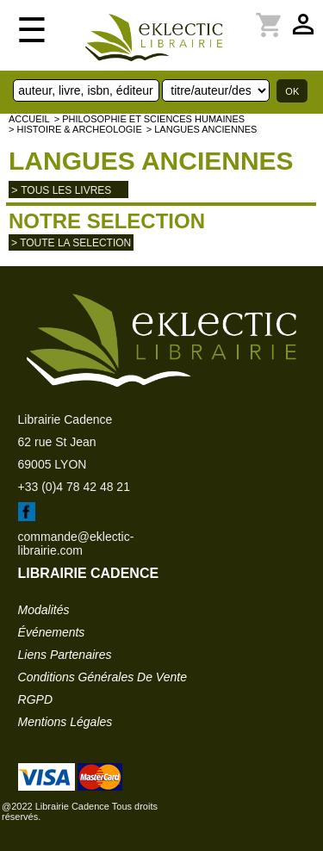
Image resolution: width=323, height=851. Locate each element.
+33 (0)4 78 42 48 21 (74, 487)
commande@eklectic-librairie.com (76, 543)
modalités (44, 610)
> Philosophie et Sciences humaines (149, 119)
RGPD (35, 699)
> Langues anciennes (202, 129)
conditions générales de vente (102, 677)
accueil (29, 119)
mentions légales (65, 722)
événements (51, 632)
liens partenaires (65, 655)
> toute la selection (71, 243)
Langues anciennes (151, 160)
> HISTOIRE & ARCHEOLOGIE (75, 129)
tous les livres (66, 190)
